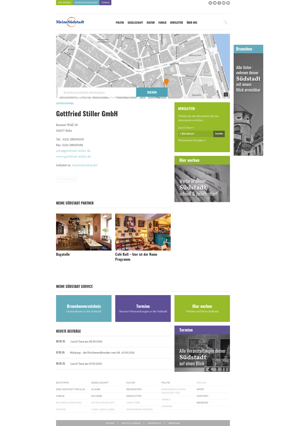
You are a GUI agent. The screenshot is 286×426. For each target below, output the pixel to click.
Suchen (152, 92)
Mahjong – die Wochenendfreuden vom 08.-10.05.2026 (95, 352)
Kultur (151, 23)
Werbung (202, 402)
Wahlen (201, 382)
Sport (200, 389)
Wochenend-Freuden (190, 140)
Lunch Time (185, 127)
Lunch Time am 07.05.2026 (79, 363)
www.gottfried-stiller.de (73, 156)
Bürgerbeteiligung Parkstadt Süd (173, 391)
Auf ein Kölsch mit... (103, 402)
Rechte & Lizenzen (131, 423)
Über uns (192, 23)
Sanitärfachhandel (65, 103)
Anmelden (219, 134)
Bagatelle (63, 254)
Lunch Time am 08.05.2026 (79, 341)
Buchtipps (62, 382)
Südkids (61, 409)
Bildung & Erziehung (69, 402)
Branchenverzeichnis (86, 3)
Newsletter (176, 23)
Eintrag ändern (66, 178)
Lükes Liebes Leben (103, 409)
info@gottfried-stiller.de (73, 151)
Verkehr (166, 406)
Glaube (95, 389)
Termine (105, 3)
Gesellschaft (135, 23)
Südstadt (202, 396)
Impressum (174, 423)
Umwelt (166, 399)
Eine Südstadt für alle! (70, 389)
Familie (162, 23)
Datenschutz (154, 423)
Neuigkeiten (133, 389)
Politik (120, 23)
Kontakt (110, 423)
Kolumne (96, 396)
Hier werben (64, 3)
